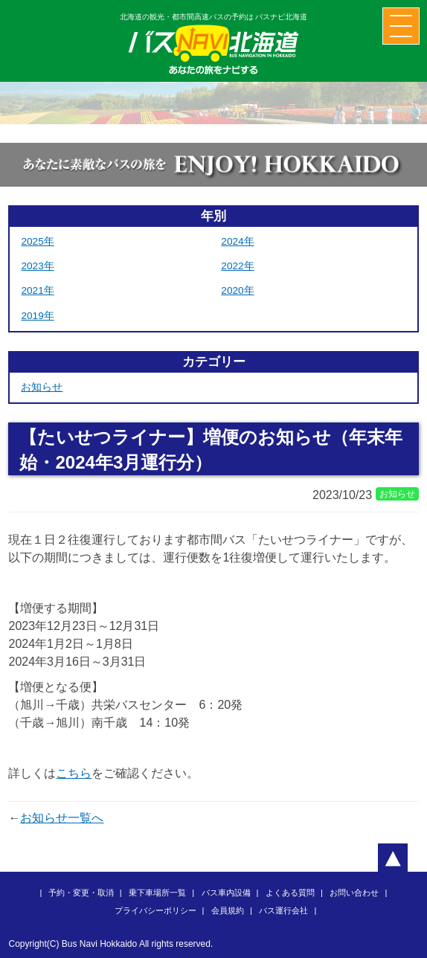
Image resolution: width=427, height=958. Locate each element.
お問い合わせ (354, 892)
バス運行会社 (283, 910)
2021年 (37, 290)
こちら (74, 773)
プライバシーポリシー (155, 910)
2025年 (37, 241)
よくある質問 (290, 892)
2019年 (37, 315)
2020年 (237, 290)
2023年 (37, 265)
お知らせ (41, 387)
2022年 (237, 265)
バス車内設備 (226, 892)
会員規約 (227, 910)
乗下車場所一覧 (157, 892)
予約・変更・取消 (81, 892)
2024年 (237, 241)
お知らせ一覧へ (61, 817)
